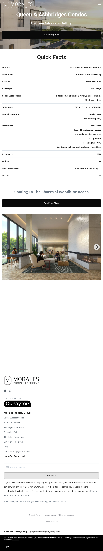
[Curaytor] (17, 406)
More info (15, 540)
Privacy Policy (51, 521)
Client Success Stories (14, 417)
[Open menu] (99, 5)
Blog (6, 446)
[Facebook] (5, 390)
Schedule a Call (11, 432)
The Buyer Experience (14, 427)
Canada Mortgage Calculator (17, 451)
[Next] (97, 247)
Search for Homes (12, 422)
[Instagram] (10, 390)
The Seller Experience (14, 437)
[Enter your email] (54, 467)
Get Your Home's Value (14, 441)
